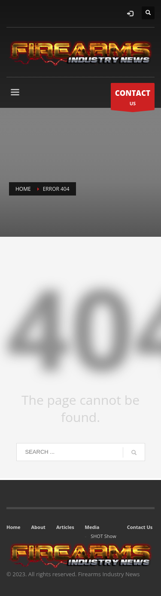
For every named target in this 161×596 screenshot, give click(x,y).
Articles (65, 527)
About (38, 527)
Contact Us (140, 527)
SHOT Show (103, 536)
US (133, 98)
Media (92, 527)
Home (13, 527)
